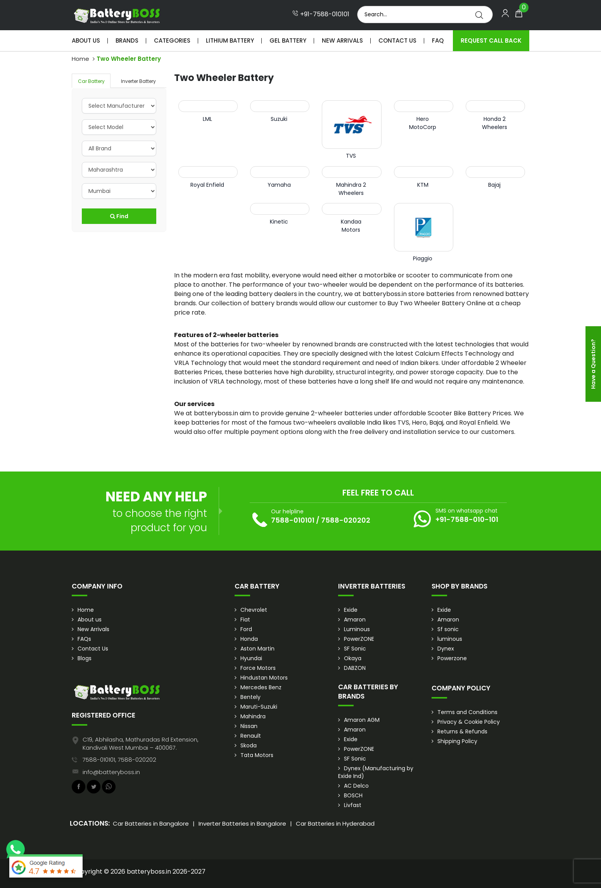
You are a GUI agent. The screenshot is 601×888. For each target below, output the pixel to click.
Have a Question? (593, 364)
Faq (438, 40)
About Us (86, 40)
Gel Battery (287, 40)
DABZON (355, 668)
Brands (127, 40)
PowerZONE (359, 639)
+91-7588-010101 (320, 14)
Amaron (355, 619)
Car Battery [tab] (91, 81)
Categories (172, 40)
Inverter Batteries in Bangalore (242, 823)
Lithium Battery (230, 40)
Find (119, 216)
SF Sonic (355, 648)
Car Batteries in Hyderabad (335, 823)
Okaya (352, 658)
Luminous (357, 629)
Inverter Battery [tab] (138, 81)
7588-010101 (292, 520)
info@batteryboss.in (111, 772)
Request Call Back (491, 40)
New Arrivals (342, 40)
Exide (350, 610)
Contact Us (397, 40)
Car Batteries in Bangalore (151, 823)
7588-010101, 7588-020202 (119, 759)
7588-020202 (345, 520)
